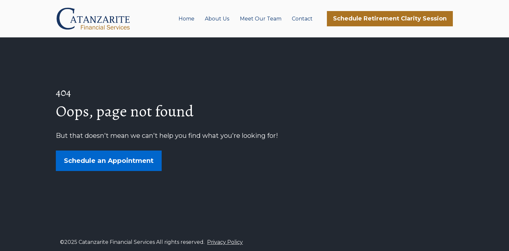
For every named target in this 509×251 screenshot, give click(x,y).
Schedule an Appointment (109, 160)
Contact (302, 19)
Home (186, 19)
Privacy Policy (225, 240)
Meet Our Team (260, 19)
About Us (217, 19)
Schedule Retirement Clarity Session (390, 18)
